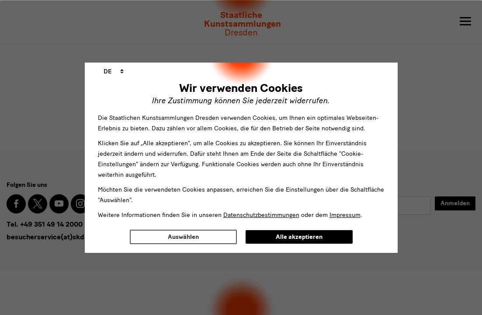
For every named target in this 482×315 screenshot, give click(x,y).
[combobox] (113, 72)
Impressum (345, 215)
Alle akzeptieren (299, 237)
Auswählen (183, 237)
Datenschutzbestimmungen (261, 215)
